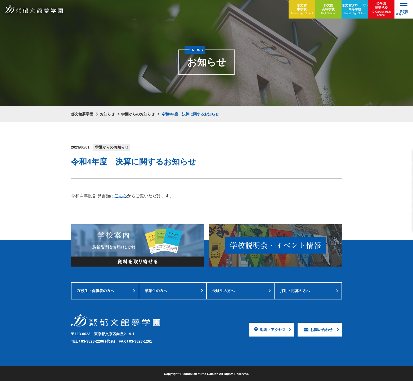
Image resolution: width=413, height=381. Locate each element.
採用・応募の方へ (295, 291)
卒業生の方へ (156, 291)
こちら (120, 196)
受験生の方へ (223, 291)
